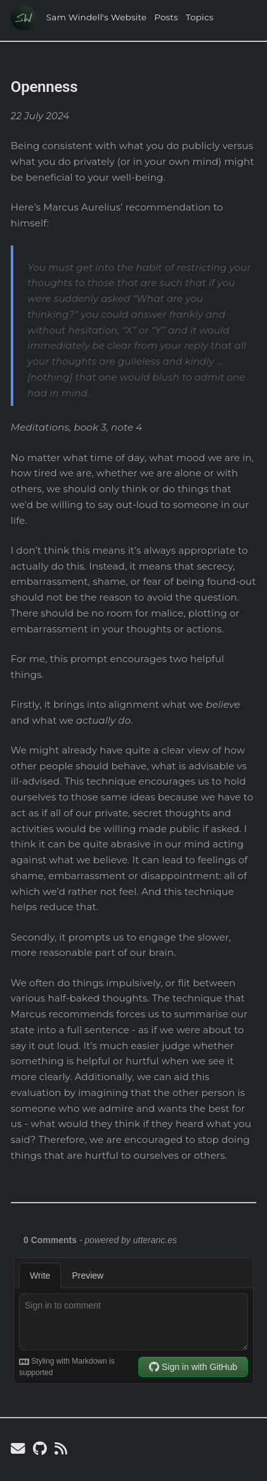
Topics (200, 17)
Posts (166, 17)
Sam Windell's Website (96, 17)
